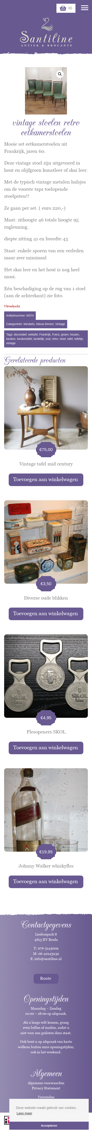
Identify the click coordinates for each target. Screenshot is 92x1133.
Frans (56, 334)
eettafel (33, 334)
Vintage (60, 324)
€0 (66, 8)
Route (45, 978)
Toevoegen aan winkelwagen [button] (45, 479)
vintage (11, 343)
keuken (11, 338)
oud (48, 338)
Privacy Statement (46, 1088)
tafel (70, 338)
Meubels (29, 324)
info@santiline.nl (48, 959)
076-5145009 (48, 948)
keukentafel (24, 338)
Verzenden (46, 1097)
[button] (60, 74)
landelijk (38, 338)
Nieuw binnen (45, 324)
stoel (63, 338)
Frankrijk (44, 334)
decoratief (20, 334)
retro (55, 338)
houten (74, 334)
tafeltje (78, 338)
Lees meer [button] (24, 1113)
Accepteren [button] (49, 1125)
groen (64, 334)
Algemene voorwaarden (46, 1083)
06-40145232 (48, 954)
